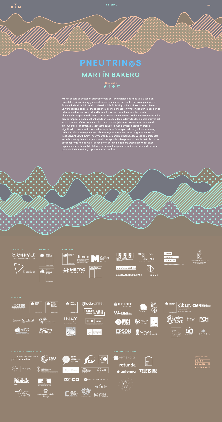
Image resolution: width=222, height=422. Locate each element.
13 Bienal (111, 5)
